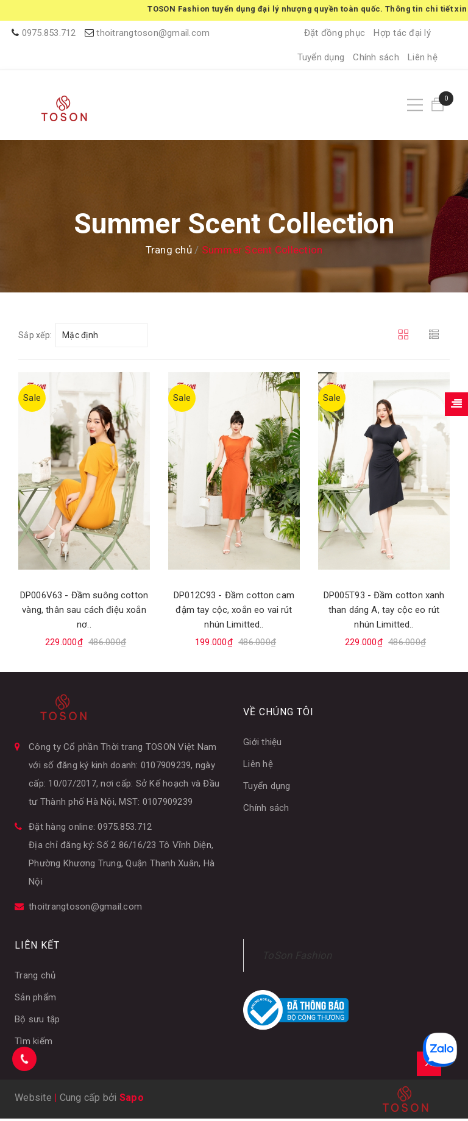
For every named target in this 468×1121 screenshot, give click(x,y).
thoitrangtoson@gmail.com (153, 32)
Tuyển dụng (321, 57)
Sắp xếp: (35, 338)
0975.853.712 (49, 32)
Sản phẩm (35, 999)
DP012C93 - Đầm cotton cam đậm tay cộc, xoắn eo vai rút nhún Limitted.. (234, 613)
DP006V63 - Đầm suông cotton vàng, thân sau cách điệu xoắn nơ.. (84, 613)
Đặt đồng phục (334, 32)
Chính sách (376, 57)
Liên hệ (423, 57)
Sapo (131, 1100)
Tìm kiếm (33, 1043)
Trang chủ (35, 977)
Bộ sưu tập (37, 1021)
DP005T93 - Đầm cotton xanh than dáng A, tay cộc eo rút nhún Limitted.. (384, 613)
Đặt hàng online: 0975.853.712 (90, 829)
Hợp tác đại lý (402, 32)
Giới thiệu (262, 744)
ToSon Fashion (297, 958)
